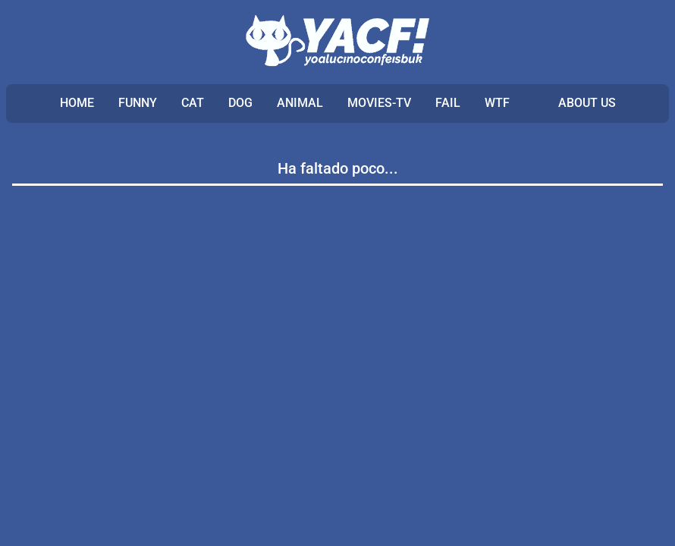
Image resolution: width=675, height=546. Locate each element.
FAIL (447, 103)
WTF (497, 103)
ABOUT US (587, 103)
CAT (192, 103)
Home (77, 103)
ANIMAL (300, 103)
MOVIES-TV (379, 103)
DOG (240, 103)
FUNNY (137, 103)
